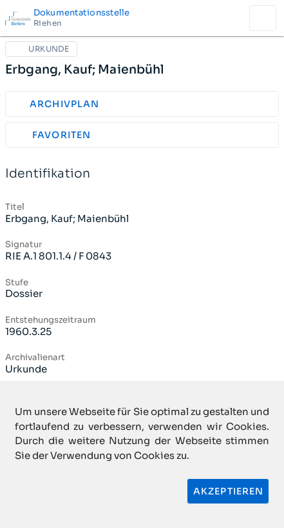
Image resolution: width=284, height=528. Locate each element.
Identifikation (142, 174)
